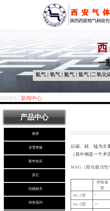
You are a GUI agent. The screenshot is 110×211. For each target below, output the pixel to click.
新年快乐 (35, 161)
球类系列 (35, 202)
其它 (35, 175)
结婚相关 (35, 189)
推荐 (35, 134)
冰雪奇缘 (35, 147)
